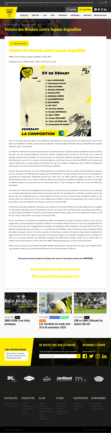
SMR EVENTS (87, 15)
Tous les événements (11, 406)
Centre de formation (46, 411)
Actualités (16, 24)
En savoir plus (101, 2)
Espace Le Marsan (62, 411)
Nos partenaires (96, 404)
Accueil (7, 24)
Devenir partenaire (97, 406)
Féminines (42, 416)
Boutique (60, 409)
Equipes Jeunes (44, 419)
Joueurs (24, 404)
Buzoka (76, 409)
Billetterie (97, 430)
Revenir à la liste (18, 43)
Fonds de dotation (100, 15)
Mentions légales (87, 430)
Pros (40, 24)
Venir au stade (61, 406)
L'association (43, 406)
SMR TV (76, 404)
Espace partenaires (97, 409)
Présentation (61, 404)
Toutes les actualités (28, 24)
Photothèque (78, 406)
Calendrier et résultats (29, 406)
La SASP (42, 404)
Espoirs (41, 414)
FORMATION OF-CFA (46, 409)
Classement (25, 414)
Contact (104, 430)
